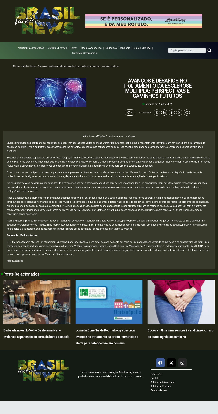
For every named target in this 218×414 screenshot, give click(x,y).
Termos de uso (159, 390)
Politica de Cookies (161, 386)
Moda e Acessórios (91, 48)
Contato (155, 378)
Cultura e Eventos (57, 48)
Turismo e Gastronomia (84, 53)
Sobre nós (156, 374)
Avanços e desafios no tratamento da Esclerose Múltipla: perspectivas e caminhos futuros (157, 88)
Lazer (74, 48)
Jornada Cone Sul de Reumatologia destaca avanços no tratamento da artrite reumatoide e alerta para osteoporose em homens (107, 337)
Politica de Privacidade (162, 382)
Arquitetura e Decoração (31, 48)
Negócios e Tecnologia (118, 48)
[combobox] (187, 50)
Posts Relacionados (21, 274)
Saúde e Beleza (142, 48)
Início (16, 66)
